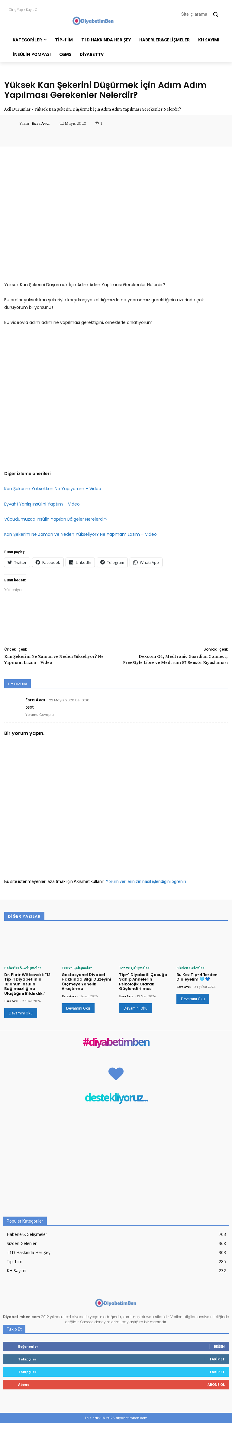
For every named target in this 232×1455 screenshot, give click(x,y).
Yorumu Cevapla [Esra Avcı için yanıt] (39, 714)
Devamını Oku (21, 1012)
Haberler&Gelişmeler (20, 967)
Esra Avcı (40, 123)
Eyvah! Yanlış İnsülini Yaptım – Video (42, 504)
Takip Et (217, 1358)
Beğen (219, 1346)
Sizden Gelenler (188, 967)
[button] (202, 14)
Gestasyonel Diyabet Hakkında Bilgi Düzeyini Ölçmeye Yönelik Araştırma (86, 981)
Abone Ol (216, 1384)
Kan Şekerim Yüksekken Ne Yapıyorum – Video (52, 489)
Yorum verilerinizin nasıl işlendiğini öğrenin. (146, 881)
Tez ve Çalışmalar (75, 967)
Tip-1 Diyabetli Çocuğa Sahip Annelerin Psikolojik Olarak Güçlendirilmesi (143, 981)
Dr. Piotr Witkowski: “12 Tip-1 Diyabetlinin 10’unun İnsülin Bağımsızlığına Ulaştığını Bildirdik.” (27, 983)
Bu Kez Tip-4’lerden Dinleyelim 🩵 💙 (197, 976)
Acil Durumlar (17, 109)
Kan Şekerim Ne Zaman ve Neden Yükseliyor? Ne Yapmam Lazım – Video (80, 534)
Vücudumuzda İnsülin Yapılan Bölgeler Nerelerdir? (56, 519)
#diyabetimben (116, 1042)
